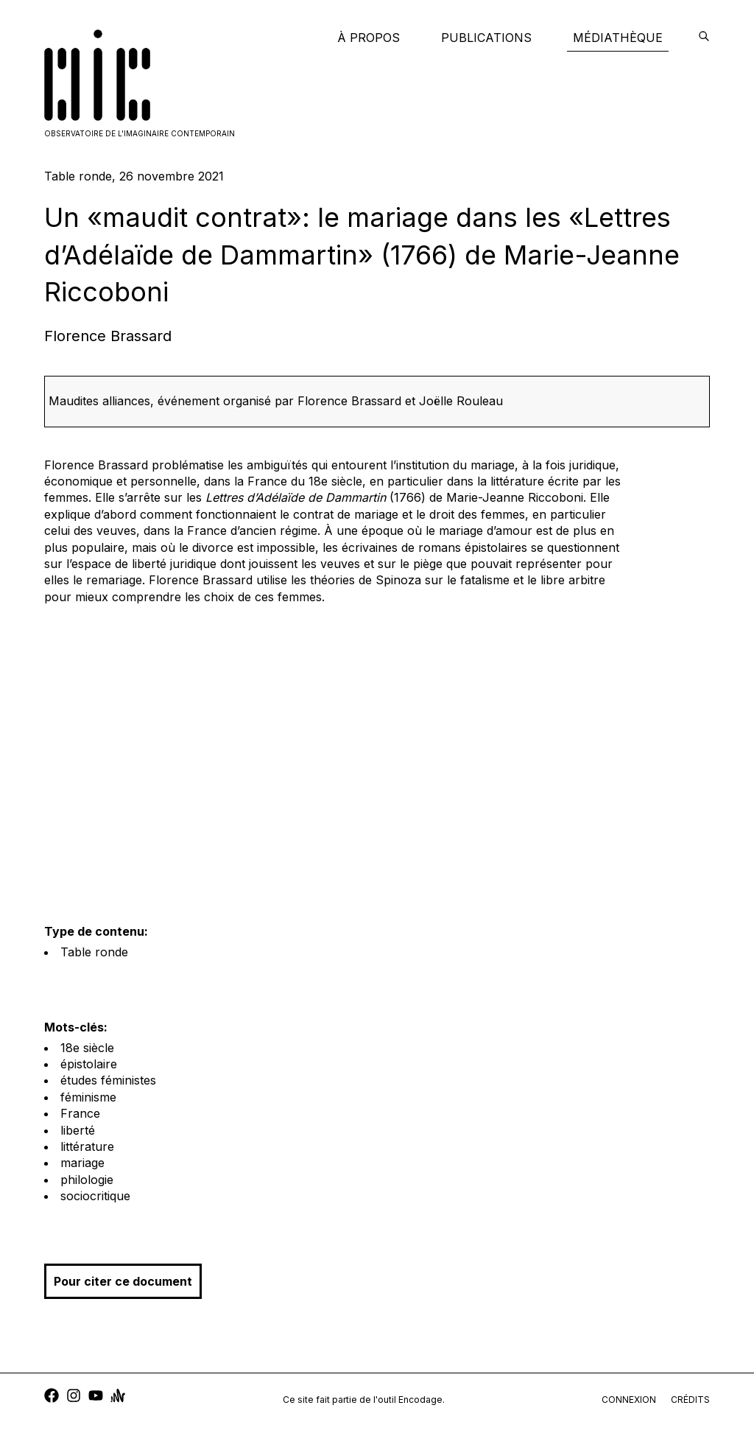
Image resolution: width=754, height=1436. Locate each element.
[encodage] (704, 37)
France (80, 1113)
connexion (629, 1399)
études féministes (108, 1080)
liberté (77, 1130)
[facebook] (51, 1397)
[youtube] (95, 1397)
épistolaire (88, 1064)
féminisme (88, 1097)
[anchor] (117, 1397)
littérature (87, 1146)
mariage (82, 1162)
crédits (690, 1399)
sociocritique (95, 1195)
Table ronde (94, 952)
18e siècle (87, 1047)
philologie (86, 1179)
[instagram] (73, 1397)
